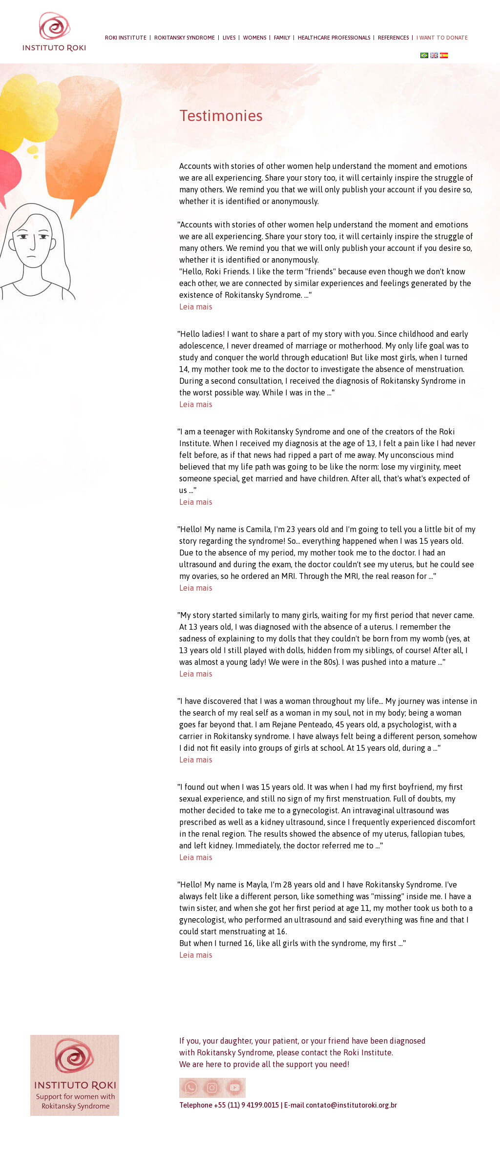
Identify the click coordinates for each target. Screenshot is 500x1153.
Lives (229, 38)
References (393, 38)
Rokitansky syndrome (184, 38)
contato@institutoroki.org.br (351, 1105)
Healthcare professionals (334, 38)
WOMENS (254, 38)
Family (282, 38)
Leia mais (195, 306)
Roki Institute (125, 38)
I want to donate (442, 38)
